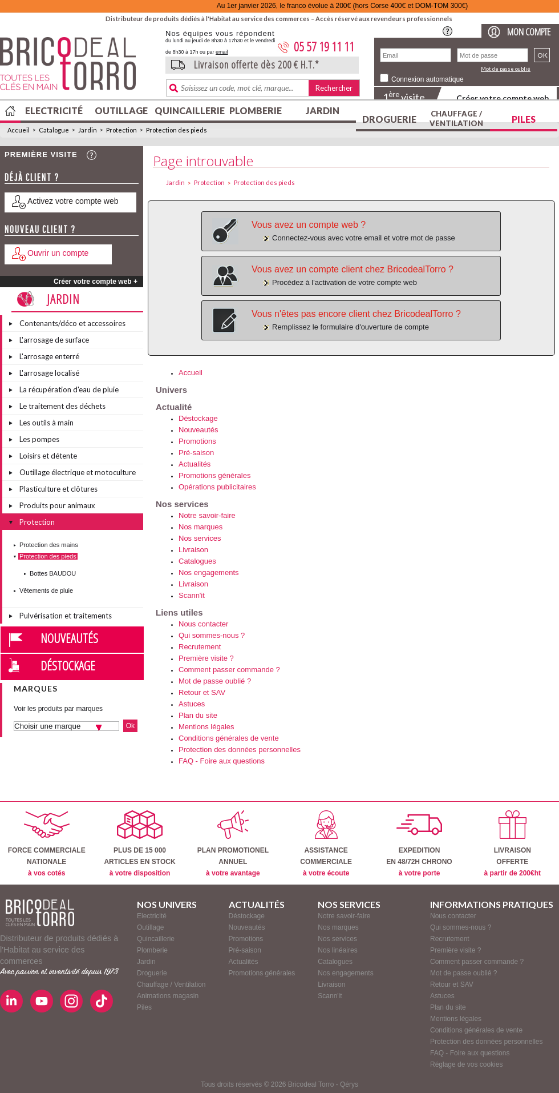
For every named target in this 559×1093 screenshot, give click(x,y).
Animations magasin (168, 996)
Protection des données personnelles (240, 749)
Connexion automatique (427, 79)
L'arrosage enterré (49, 356)
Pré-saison (196, 452)
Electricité (54, 110)
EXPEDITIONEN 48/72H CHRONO (419, 843)
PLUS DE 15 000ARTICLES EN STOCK (139, 843)
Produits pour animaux (57, 505)
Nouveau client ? (40, 229)
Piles (524, 119)
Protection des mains (48, 544)
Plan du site (198, 715)
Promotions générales (214, 475)
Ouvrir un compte (57, 253)
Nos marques (200, 527)
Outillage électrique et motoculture (77, 472)
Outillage (121, 110)
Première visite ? (206, 658)
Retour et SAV (202, 692)
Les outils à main (46, 422)
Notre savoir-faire (207, 515)
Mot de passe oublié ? (215, 681)
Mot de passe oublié (505, 69)
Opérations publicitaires (217, 487)
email (222, 52)
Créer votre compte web (502, 98)
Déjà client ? (32, 177)
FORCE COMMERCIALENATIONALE (47, 843)
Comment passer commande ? (229, 669)
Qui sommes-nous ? (212, 635)
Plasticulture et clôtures (58, 488)
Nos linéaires (337, 950)
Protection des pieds (176, 130)
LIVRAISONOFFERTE (512, 843)
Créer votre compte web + (95, 282)
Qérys (349, 1084)
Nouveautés (69, 637)
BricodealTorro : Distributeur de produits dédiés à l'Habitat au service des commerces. (78, 67)
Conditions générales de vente (229, 738)
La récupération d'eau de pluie (69, 389)
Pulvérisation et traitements (65, 615)
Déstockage (67, 665)
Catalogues (197, 561)
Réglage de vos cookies (466, 1064)
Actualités (194, 464)
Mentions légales (206, 726)
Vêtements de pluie (46, 590)
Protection (121, 130)
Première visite (41, 154)
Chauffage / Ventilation (456, 118)
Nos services (200, 538)
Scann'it (192, 595)
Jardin (322, 110)
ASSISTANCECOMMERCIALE (326, 843)
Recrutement (200, 646)
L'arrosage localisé (49, 372)
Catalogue (54, 130)
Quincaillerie (188, 110)
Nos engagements (209, 572)
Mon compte (528, 31)
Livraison (193, 549)
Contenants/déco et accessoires (72, 323)
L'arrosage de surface (54, 339)
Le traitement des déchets (62, 406)
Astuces (192, 704)
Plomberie (255, 110)
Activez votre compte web (73, 201)
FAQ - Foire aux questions (222, 761)
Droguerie (389, 119)
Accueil (18, 130)
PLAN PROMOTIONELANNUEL (233, 843)
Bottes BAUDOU (53, 573)
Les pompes (39, 439)
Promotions (197, 441)
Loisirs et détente (48, 455)
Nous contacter (203, 624)
